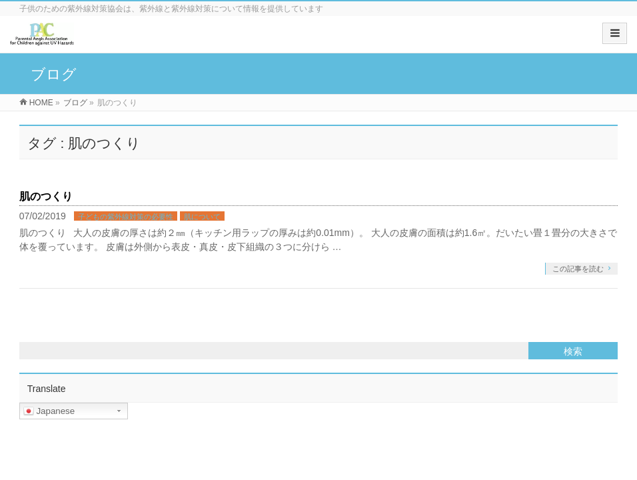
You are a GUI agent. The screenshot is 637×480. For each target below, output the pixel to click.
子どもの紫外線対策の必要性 (125, 217)
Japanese (49, 411)
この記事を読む (578, 269)
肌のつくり (46, 196)
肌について (202, 217)
